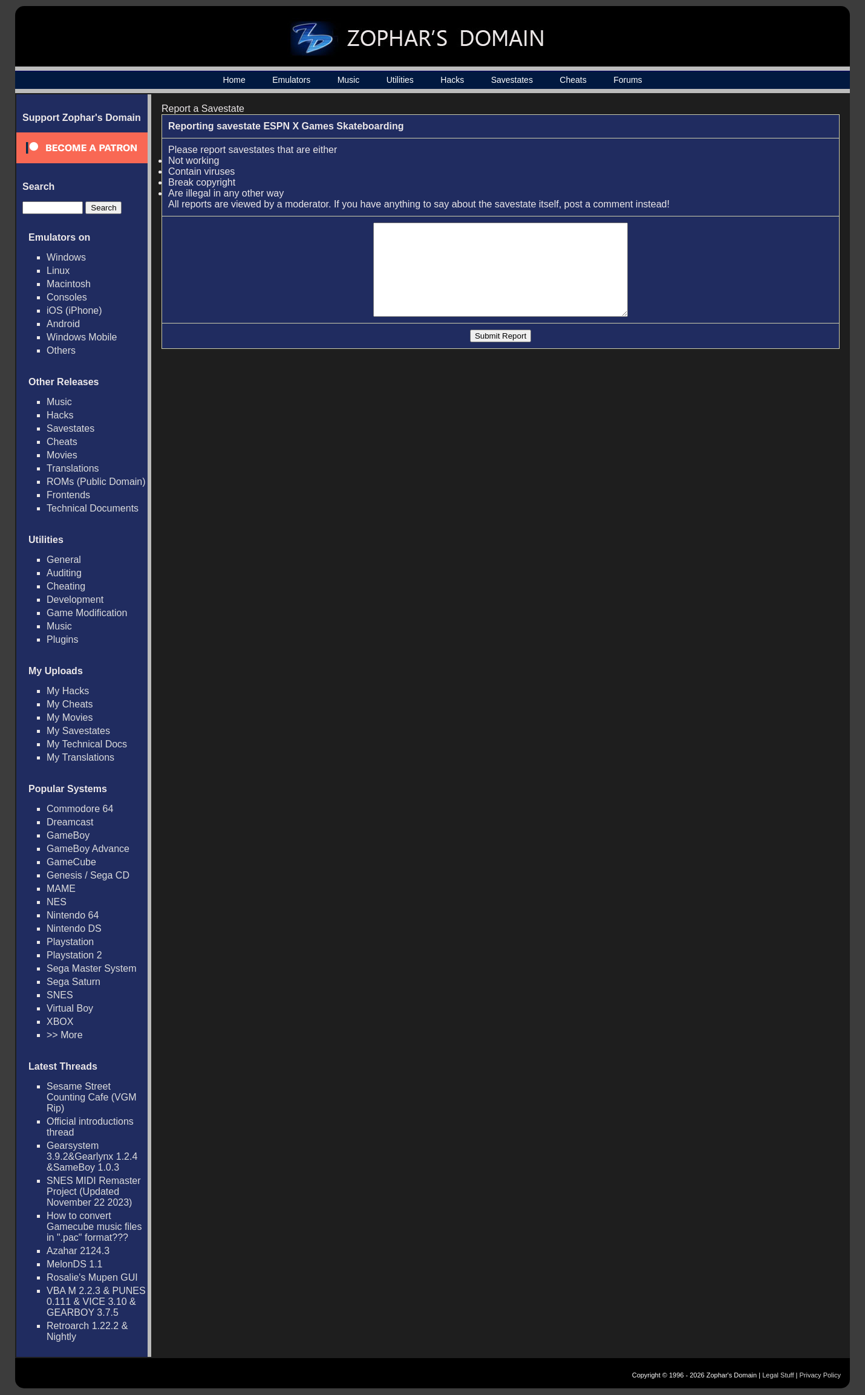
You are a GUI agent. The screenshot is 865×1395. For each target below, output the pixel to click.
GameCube (71, 862)
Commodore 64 (80, 809)
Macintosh (69, 284)
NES (57, 902)
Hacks (452, 80)
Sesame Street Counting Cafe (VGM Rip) (92, 1097)
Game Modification (87, 613)
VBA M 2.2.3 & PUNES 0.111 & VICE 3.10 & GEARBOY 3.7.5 (96, 1302)
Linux (58, 270)
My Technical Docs (87, 744)
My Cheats (70, 704)
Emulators (291, 80)
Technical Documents (93, 508)
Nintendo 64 (73, 915)
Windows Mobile (82, 337)
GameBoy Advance (88, 849)
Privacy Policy (820, 1375)
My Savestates (78, 731)
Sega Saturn (73, 982)
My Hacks (68, 691)
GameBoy (68, 835)
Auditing (64, 573)
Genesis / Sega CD (88, 875)
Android (63, 324)
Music (349, 80)
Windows (66, 257)
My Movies (70, 717)
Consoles (67, 297)
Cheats (573, 80)
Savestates (512, 80)
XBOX (60, 1021)
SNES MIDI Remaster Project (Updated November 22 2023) (94, 1192)
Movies (62, 455)
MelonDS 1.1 (75, 1264)
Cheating (66, 586)
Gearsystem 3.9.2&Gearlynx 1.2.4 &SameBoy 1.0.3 (92, 1156)
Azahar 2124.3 (78, 1251)
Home (234, 80)
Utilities (400, 80)
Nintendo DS (74, 928)
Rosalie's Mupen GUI (92, 1277)
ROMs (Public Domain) (96, 481)
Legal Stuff (778, 1375)
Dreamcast (70, 822)
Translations (73, 468)
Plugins (62, 639)
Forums (627, 80)
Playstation (70, 942)
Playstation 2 (74, 955)
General (64, 559)
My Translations (80, 757)
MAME (61, 888)
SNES (60, 995)
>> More (65, 1035)
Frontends (68, 495)
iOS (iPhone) (74, 310)
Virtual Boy (70, 1008)
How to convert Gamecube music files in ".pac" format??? (94, 1227)
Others (61, 350)
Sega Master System (92, 968)
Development (75, 599)
